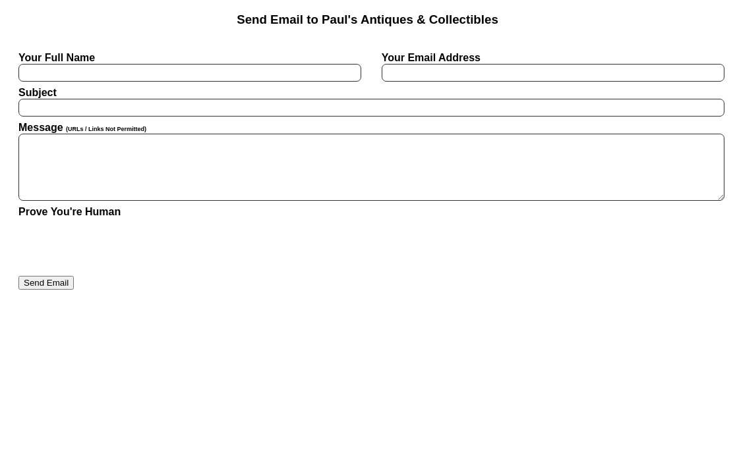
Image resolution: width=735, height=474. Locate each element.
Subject (367, 102)
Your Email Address (549, 67)
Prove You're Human (69, 211)
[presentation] (118, 243)
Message (367, 161)
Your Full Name (185, 67)
